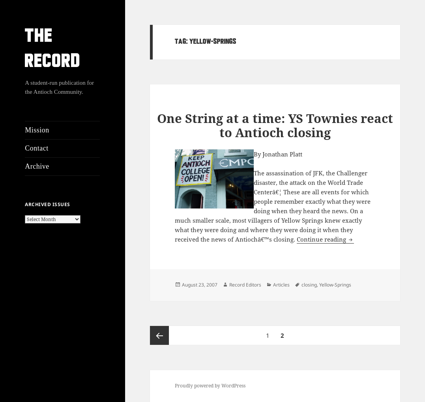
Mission (37, 130)
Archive (37, 166)
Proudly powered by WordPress (210, 385)
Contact (37, 148)
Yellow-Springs (335, 284)
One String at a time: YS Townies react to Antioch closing (275, 125)
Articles (281, 284)
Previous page (159, 335)
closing (309, 284)
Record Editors (245, 284)
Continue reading (325, 239)
